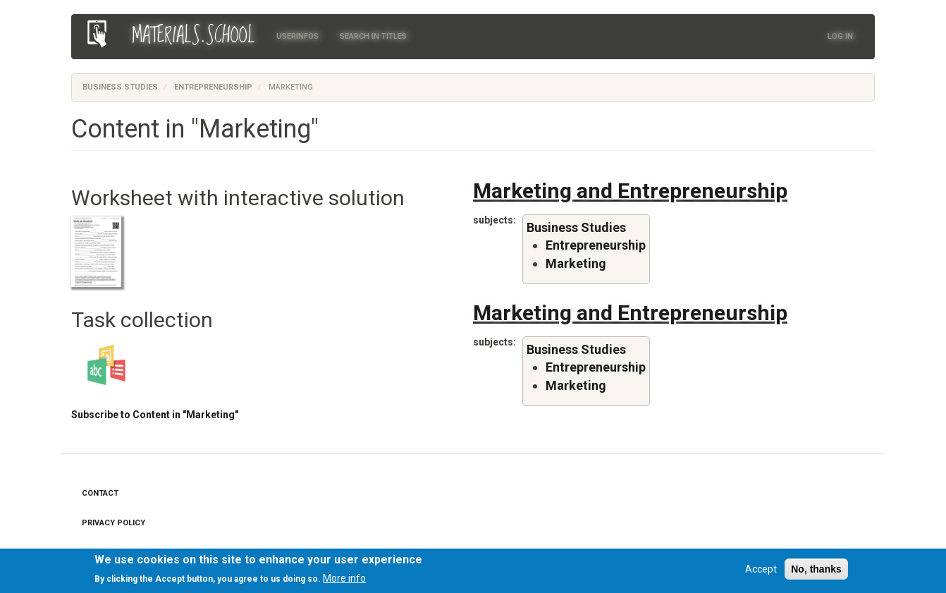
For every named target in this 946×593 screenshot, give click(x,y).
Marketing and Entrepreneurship (630, 190)
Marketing (576, 263)
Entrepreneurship (213, 87)
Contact (100, 493)
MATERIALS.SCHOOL (193, 36)
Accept (761, 569)
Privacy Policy (113, 522)
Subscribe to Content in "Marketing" (154, 414)
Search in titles (373, 36)
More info (344, 579)
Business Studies (120, 87)
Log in (840, 36)
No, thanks (816, 569)
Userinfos (297, 36)
